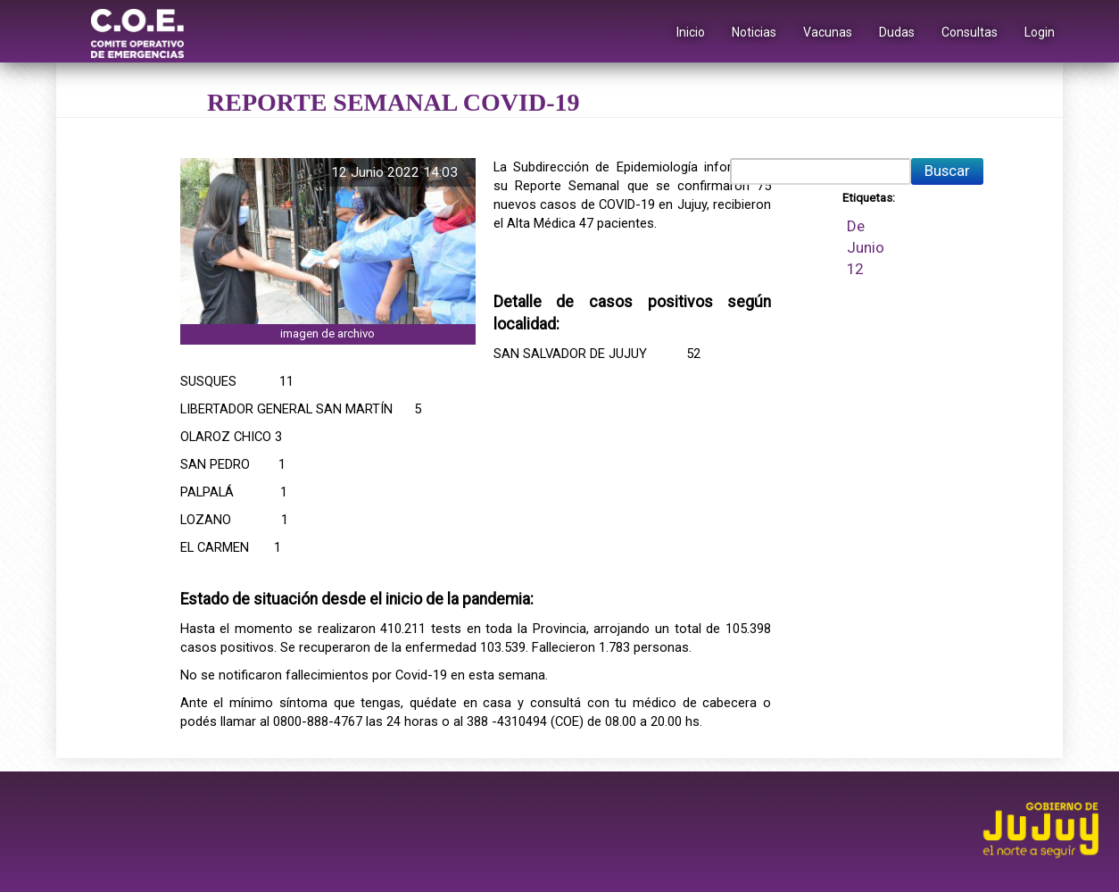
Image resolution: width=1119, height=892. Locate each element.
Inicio (690, 32)
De (856, 226)
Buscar (947, 170)
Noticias (754, 32)
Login (1039, 32)
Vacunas (827, 32)
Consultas (969, 32)
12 (855, 269)
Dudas (897, 32)
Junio (865, 247)
